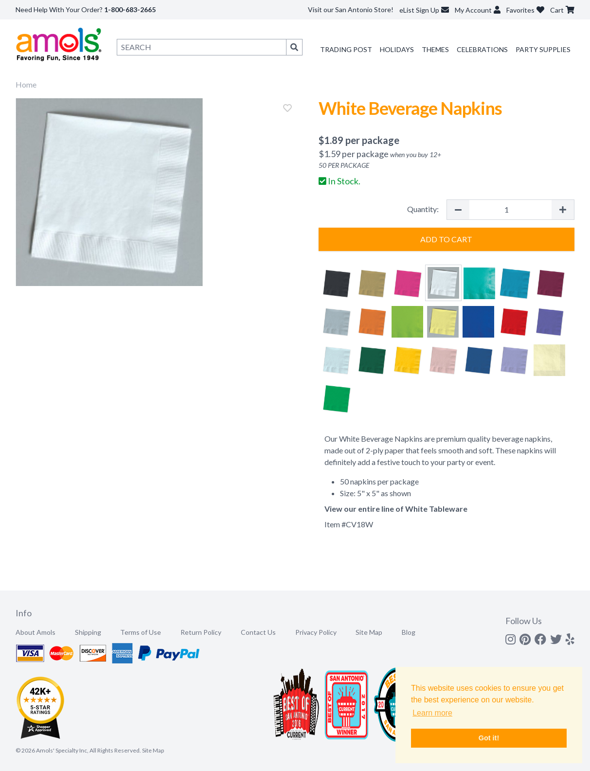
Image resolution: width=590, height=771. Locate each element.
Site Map (369, 632)
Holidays (397, 49)
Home (26, 84)
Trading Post (346, 49)
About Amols (35, 632)
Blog (408, 632)
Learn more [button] (432, 713)
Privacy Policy (316, 632)
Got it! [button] (489, 738)
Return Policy (200, 632)
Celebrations (482, 49)
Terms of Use (140, 632)
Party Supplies (543, 49)
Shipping (88, 632)
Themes (435, 49)
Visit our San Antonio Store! (350, 9)
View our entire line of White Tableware (395, 508)
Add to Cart (446, 239)
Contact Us (258, 632)
